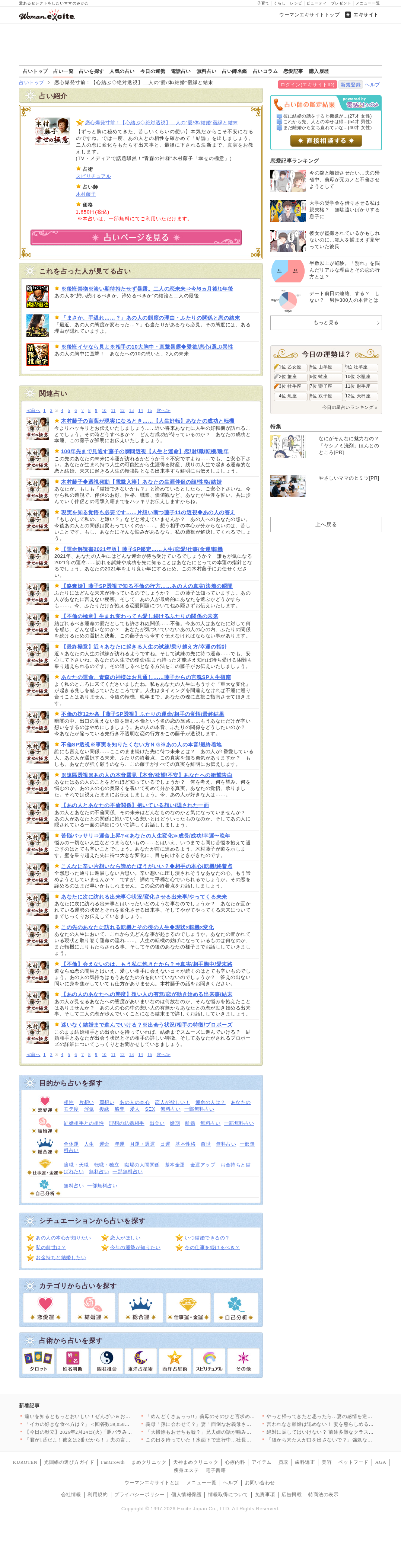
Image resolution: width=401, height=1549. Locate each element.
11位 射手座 (357, 386)
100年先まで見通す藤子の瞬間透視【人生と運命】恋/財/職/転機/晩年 (145, 451)
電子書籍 (216, 1470)
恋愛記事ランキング (294, 161)
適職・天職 (76, 1165)
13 (131, 410)
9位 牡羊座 (356, 366)
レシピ (296, 3)
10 (104, 410)
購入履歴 (319, 71)
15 (149, 410)
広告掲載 (291, 1494)
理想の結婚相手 (126, 1123)
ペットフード (353, 1462)
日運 (165, 1144)
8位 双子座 (321, 396)
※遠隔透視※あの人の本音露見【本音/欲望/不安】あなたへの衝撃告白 (146, 775)
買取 (284, 1462)
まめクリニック (149, 1462)
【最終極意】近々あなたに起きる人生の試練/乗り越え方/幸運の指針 (144, 647)
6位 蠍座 (319, 376)
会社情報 (71, 1494)
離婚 (190, 1123)
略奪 (120, 1109)
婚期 (175, 1123)
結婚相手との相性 (84, 1123)
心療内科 (235, 1462)
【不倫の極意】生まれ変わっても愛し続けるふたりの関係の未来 (139, 616)
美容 (327, 1462)
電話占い (181, 71)
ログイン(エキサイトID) (307, 84)
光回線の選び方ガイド (69, 1462)
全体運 (71, 1144)
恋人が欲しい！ (172, 1102)
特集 (275, 426)
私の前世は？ (51, 1247)
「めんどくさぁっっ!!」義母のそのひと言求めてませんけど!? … (218, 1416)
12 (122, 410)
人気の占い (122, 71)
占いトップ (35, 71)
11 (113, 410)
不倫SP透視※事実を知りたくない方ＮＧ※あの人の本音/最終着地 (141, 745)
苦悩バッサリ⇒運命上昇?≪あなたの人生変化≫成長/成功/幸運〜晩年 (145, 836)
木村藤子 (86, 194)
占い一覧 (63, 71)
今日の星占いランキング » (350, 407)
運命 (104, 1144)
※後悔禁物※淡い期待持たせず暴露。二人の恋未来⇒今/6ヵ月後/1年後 (147, 289)
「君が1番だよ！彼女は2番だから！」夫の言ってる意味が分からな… (103, 1440)
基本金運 (175, 1165)
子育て (263, 3)
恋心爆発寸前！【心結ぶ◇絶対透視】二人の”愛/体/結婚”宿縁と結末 (161, 122)
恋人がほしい (125, 1238)
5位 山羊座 (321, 366)
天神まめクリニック (196, 1462)
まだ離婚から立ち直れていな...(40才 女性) (327, 127)
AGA (380, 1462)
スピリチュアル (93, 176)
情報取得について (228, 1494)
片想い (86, 1102)
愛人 (135, 1109)
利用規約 (97, 1494)
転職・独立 (107, 1165)
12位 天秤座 (357, 396)
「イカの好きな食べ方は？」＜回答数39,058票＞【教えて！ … (95, 1424)
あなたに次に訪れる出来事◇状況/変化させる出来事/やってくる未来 (144, 897)
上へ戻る (326, 524)
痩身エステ (186, 1470)
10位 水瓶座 (357, 376)
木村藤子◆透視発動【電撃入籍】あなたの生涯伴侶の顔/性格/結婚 (141, 482)
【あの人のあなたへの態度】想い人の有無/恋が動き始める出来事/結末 (146, 994)
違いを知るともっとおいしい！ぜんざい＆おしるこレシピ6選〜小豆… (104, 1416)
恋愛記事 (293, 71)
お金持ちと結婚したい (61, 1257)
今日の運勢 (153, 71)
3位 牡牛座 (290, 386)
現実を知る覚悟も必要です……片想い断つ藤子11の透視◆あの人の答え (148, 512)
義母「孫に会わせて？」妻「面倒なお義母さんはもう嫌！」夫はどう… (226, 1424)
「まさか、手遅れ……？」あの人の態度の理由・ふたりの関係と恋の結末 (150, 318)
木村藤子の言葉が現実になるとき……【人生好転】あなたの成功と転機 (148, 421)
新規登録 (351, 84)
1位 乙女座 (290, 366)
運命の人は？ (210, 1102)
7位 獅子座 (321, 386)
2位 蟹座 (288, 376)
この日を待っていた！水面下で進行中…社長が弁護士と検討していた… (226, 1440)
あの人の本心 (135, 1102)
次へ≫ (164, 410)
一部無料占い (199, 1109)
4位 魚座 (288, 396)
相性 (69, 1102)
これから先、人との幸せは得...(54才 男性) (327, 121)
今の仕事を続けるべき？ (212, 1247)
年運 (120, 1144)
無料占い (207, 71)
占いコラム (265, 71)
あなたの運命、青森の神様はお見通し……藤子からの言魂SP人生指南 (146, 677)
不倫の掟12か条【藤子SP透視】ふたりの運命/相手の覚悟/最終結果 (143, 714)
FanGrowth (113, 1462)
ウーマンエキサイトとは (152, 1482)
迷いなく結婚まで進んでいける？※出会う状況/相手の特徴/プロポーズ (146, 1025)
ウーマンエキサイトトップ (309, 14)
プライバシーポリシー (139, 1494)
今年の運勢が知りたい (135, 1247)
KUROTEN (25, 1462)
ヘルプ (372, 84)
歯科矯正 (305, 1462)
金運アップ (203, 1165)
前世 (206, 1144)
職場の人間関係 (142, 1165)
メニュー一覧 (368, 3)
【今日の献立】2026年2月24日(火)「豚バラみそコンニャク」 (93, 1432)
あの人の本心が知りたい (63, 1238)
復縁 (104, 1109)
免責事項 (265, 1494)
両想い (107, 1102)
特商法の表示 (323, 1494)
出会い (157, 1123)
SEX (150, 1109)
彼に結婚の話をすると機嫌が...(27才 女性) (327, 116)
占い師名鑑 (234, 71)
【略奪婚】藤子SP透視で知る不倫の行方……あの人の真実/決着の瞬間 (147, 586)
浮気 (89, 1109)
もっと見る (326, 322)
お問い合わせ (260, 1482)
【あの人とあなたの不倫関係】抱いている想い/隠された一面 (135, 805)
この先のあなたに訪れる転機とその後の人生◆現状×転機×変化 (137, 927)
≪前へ (33, 410)
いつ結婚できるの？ (207, 1238)
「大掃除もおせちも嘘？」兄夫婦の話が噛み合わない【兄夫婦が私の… (226, 1432)
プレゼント (341, 3)
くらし (280, 3)
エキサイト (366, 14)
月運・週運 (142, 1144)
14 (140, 410)
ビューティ (316, 3)
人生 (89, 1144)
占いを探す (91, 71)
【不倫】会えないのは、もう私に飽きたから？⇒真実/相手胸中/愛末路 (146, 964)
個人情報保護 (186, 1494)
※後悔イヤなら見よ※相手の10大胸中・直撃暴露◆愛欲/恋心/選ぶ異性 (147, 347)
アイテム (262, 1462)
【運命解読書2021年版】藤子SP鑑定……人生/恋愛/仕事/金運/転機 (142, 549)
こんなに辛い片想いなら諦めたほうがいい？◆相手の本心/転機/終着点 (146, 866)
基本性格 (185, 1144)
